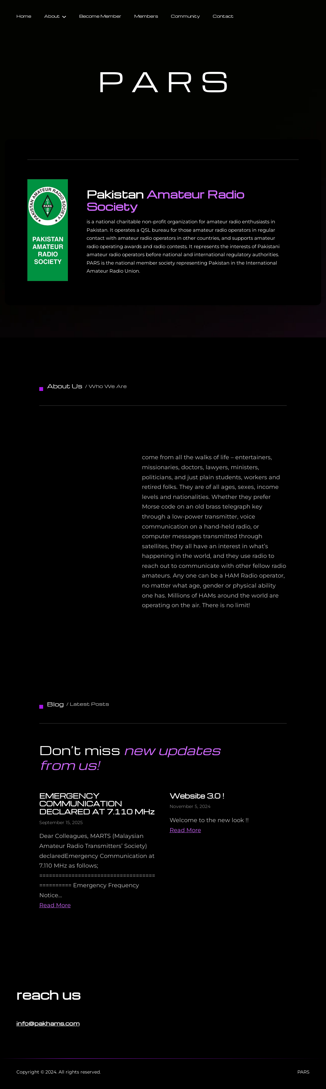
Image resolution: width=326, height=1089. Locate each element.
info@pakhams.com (47, 1023)
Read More (55, 905)
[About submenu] (64, 16)
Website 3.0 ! (197, 796)
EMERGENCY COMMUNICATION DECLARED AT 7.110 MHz (96, 804)
